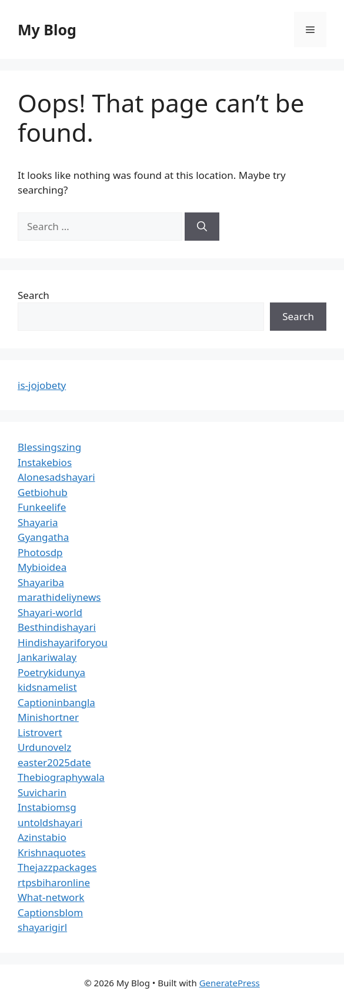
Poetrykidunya (51, 672)
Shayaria (38, 522)
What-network (51, 897)
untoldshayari (50, 822)
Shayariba (41, 582)
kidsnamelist (47, 687)
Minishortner (48, 717)
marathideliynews (59, 597)
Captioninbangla (56, 702)
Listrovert (40, 732)
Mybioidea (42, 567)
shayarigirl (42, 927)
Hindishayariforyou (63, 642)
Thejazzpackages (57, 867)
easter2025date (54, 762)
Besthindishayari (57, 627)
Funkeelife (42, 507)
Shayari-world (50, 612)
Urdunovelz (44, 747)
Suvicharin (42, 792)
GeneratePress (229, 983)
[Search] (202, 226)
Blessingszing (49, 447)
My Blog (47, 29)
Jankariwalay (47, 657)
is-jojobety (42, 385)
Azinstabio (42, 837)
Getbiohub (43, 492)
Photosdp (40, 552)
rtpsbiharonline (54, 882)
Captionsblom (50, 912)
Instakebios (45, 462)
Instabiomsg (47, 807)
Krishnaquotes (52, 852)
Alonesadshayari (56, 477)
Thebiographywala (61, 777)
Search (33, 295)
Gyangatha (43, 537)
